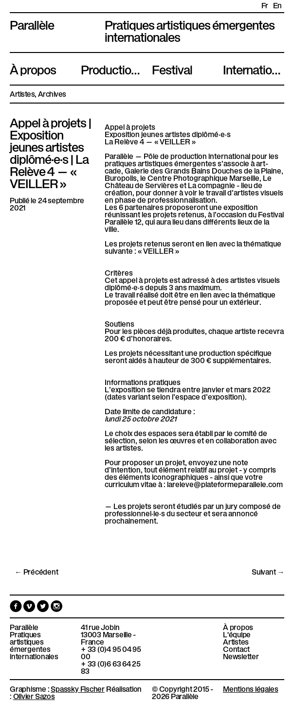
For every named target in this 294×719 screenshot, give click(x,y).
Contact (236, 648)
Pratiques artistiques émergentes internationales (34, 645)
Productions (111, 68)
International (253, 68)
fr (264, 5)
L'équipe (237, 634)
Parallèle (32, 24)
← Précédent (36, 571)
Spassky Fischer (78, 688)
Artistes (22, 93)
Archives (52, 93)
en (277, 5)
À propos (33, 68)
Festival (172, 68)
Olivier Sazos (34, 695)
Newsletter (241, 656)
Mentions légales (250, 688)
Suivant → (268, 571)
